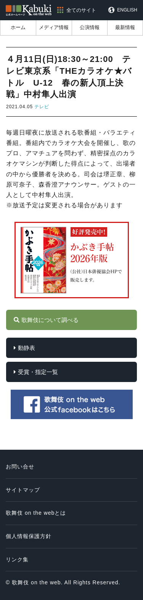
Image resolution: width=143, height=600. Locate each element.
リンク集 (17, 559)
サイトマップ (23, 490)
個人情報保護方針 (28, 536)
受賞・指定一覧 (38, 372)
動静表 (26, 348)
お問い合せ (20, 466)
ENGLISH (127, 10)
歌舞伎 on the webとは (36, 513)
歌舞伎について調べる (50, 320)
